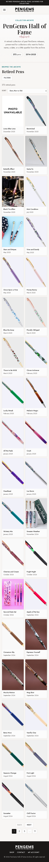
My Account (33, 852)
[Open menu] (4, 9)
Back (19, 825)
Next (29, 825)
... (30, 831)
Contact (21, 852)
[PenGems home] (24, 9)
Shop (12, 852)
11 (35, 831)
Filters (7, 78)
